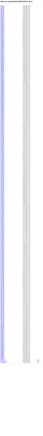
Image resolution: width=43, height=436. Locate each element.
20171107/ (2, 344)
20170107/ (2, 150)
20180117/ (2, 404)
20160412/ (2, 87)
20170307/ (2, 192)
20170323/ (2, 208)
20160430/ (2, 99)
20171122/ (2, 359)
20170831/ (2, 304)
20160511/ (2, 110)
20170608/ (2, 284)
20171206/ (2, 370)
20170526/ (2, 271)
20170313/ (2, 199)
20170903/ (2, 307)
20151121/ (2, 9)
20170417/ (2, 233)
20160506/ (2, 105)
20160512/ (2, 111)
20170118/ (2, 153)
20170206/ (2, 167)
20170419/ (2, 235)
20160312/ (2, 57)
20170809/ (2, 301)
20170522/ (2, 267)
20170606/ (2, 282)
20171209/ (2, 373)
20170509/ (2, 254)
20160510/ (2, 109)
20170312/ (2, 198)
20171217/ (2, 381)
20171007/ (2, 331)
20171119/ (2, 356)
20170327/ (2, 212)
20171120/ (2, 357)
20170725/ (2, 292)
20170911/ (2, 313)
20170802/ (2, 295)
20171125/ (2, 362)
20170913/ (2, 315)
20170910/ (2, 312)
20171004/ (2, 328)
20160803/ (2, 138)
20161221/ (2, 145)
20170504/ (2, 249)
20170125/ (2, 157)
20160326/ (2, 71)
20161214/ (2, 144)
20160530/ (2, 129)
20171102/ (2, 339)
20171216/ (2, 380)
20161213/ (2, 143)
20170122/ (2, 155)
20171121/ (2, 358)
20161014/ (2, 139)
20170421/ (2, 237)
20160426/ (2, 95)
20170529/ (2, 274)
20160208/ (2, 30)
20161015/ (2, 140)
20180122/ (2, 409)
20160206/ (2, 29)
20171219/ (2, 383)
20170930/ (2, 324)
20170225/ (2, 182)
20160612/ (2, 134)
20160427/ (2, 96)
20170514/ (2, 259)
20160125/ (2, 23)
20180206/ (2, 424)
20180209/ (2, 427)
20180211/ (2, 429)
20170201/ (2, 162)
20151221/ (2, 21)
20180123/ (2, 410)
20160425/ (2, 94)
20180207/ (2, 425)
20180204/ (2, 422)
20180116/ (2, 403)
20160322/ (2, 67)
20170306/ (2, 191)
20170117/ (2, 152)
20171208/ (2, 372)
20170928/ (2, 322)
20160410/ (2, 85)
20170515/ (2, 260)
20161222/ (2, 146)
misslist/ (2, 430)
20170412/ (2, 228)
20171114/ (2, 351)
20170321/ (2, 206)
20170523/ (2, 268)
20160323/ (2, 68)
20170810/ (2, 302)
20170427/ (2, 242)
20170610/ (2, 286)
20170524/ (2, 269)
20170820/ (2, 303)
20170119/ (2, 154)
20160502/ (2, 101)
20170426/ (2, 241)
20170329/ (2, 214)
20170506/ (2, 251)
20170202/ (2, 163)
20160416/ (2, 88)
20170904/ (2, 308)
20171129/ (2, 365)
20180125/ (2, 412)
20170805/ (2, 298)
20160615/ (2, 137)
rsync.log (2, 432)
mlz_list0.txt (3, 431)
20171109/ (2, 346)
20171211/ (2, 375)
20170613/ (2, 289)
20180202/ (2, 420)
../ (1, 5)
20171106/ (2, 343)
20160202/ (2, 25)
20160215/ (2, 37)
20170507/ (2, 252)
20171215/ (2, 379)
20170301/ (2, 186)
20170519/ (2, 264)
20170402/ (2, 218)
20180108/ (2, 395)
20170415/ (2, 231)
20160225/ (2, 42)
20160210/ (2, 32)
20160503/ (2, 102)
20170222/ (2, 179)
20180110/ (2, 397)
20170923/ (2, 317)
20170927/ (2, 321)
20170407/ (2, 223)
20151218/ (2, 20)
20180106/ (2, 393)
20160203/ (2, 26)
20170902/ (2, 306)
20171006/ (2, 330)
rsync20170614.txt (4, 433)
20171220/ (2, 384)
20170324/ (2, 209)
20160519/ (2, 118)
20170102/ (2, 147)
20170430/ (2, 245)
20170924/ (2, 318)
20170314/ (2, 200)
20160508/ (2, 107)
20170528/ (2, 273)
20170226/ (2, 183)
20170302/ (2, 187)
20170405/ (2, 221)
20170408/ (2, 224)
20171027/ (2, 333)
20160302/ (2, 48)
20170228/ (2, 185)
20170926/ (2, 320)
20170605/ (2, 281)
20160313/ (2, 58)
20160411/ (2, 86)
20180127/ (2, 414)
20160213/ (2, 35)
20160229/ (2, 46)
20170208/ (2, 169)
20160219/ (2, 40)
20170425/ (2, 240)
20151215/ (2, 19)
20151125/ (2, 13)
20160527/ (2, 126)
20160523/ (2, 122)
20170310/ (2, 196)
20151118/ (2, 6)
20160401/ (2, 77)
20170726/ (2, 293)
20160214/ (2, 36)
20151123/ (2, 11)
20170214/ (2, 174)
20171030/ (2, 336)
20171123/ (2, 360)
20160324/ (2, 69)
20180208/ (2, 426)
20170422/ (2, 238)
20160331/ (2, 76)
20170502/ (2, 247)
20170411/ (2, 227)
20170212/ (2, 172)
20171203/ (2, 367)
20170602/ (2, 278)
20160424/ (2, 93)
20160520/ (2, 119)
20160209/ (2, 31)
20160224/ (2, 41)
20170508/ (2, 253)
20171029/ (2, 335)
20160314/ (2, 59)
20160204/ (2, 27)
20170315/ (2, 201)
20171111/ (2, 348)
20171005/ (2, 329)
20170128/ (2, 160)
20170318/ (2, 203)
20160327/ (2, 72)
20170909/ (2, 311)
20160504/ (2, 103)
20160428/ (2, 97)
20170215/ (2, 175)
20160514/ (2, 113)
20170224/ (2, 181)
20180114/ (2, 401)
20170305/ (2, 190)
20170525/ (2, 270)
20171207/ (2, 371)
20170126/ (2, 158)
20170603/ (2, 279)
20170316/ (2, 202)
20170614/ (2, 290)
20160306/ (2, 52)
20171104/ (2, 341)
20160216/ (2, 38)
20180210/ (2, 428)
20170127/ (2, 159)
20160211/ (2, 33)
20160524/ (2, 123)
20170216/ (2, 176)
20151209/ (2, 14)
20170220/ (2, 177)
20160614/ (2, 136)
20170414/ (2, 230)
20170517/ (2, 262)
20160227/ (2, 44)
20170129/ (2, 161)
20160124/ (2, 22)
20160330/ (2, 75)
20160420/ (2, 89)
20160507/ (2, 106)
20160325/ (2, 70)
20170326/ (2, 211)
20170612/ (2, 288)
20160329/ (2, 74)
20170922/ (2, 316)
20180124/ (2, 411)
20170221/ (2, 178)
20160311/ (2, 56)
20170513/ (2, 258)
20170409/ (2, 225)
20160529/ (2, 128)
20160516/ (2, 115)
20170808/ (2, 300)
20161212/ (2, 142)
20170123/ (2, 156)
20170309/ (2, 194)
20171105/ (2, 342)
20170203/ (2, 164)
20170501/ (2, 246)
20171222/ (2, 386)
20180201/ (2, 419)
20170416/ (2, 232)
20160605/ (2, 130)
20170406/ (2, 222)
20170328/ (2, 213)
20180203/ (2, 421)
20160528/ (2, 127)
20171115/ (2, 352)
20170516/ (2, 261)
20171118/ (2, 355)
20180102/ (2, 388)
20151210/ (2, 15)
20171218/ (2, 382)
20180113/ (2, 400)
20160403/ (2, 79)
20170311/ (2, 197)
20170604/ (2, 280)
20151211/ (2, 16)
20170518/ (2, 263)
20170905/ (2, 309)
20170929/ (2, 323)
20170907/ (2, 310)
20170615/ (2, 291)
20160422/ (2, 91)
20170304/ (2, 189)
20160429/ (2, 98)
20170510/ (2, 255)
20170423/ (2, 239)
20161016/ (2, 141)
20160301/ (2, 47)
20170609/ (2, 285)
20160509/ (2, 108)
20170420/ (2, 236)
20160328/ (2, 73)
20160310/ (2, 55)
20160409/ (2, 84)
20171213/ (2, 377)
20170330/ (2, 215)
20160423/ (2, 92)
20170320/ (2, 205)
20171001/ (2, 325)
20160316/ (2, 61)
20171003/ (2, 327)
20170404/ (2, 220)
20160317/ (2, 62)
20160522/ (2, 121)
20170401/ (2, 217)
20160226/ (2, 43)
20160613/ (2, 135)
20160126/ (2, 24)
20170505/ (2, 250)
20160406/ (2, 82)
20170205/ (2, 166)
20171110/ (2, 347)
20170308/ (2, 193)
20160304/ (2, 50)
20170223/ (2, 180)
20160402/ (2, 78)
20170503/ (2, 248)
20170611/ (2, 287)
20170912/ (2, 314)
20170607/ (2, 283)
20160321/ (2, 66)
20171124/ (2, 361)
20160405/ (2, 81)
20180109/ (2, 396)
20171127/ (2, 364)
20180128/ (2, 415)
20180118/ (2, 405)
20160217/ (2, 39)
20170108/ (2, 151)
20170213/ (2, 173)
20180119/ (2, 406)
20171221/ (2, 385)
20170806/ (2, 299)
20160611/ (2, 133)
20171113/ (2, 350)
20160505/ (2, 104)
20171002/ (2, 326)
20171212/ (2, 376)
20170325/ (2, 210)
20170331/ (2, 216)
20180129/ (2, 416)
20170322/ (2, 207)
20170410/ (2, 226)
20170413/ (2, 229)
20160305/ (2, 51)
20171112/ (2, 349)
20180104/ (2, 390)
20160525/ (2, 124)
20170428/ (2, 243)
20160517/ (2, 116)
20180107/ (2, 394)
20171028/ (2, 334)
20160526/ (2, 125)
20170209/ (2, 170)
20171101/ (2, 338)
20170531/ (2, 276)
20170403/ (2, 219)
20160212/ (2, 34)
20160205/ (2, 28)
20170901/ (2, 305)
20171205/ (2, 369)
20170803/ (2, 296)
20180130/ (2, 417)
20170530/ (2, 275)
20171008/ (2, 332)
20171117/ (2, 354)
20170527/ (2, 272)
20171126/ (2, 363)
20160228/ (2, 45)
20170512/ (2, 257)
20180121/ (2, 408)
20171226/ (2, 387)
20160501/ (2, 100)
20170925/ (2, 319)
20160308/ (2, 53)
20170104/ (2, 149)
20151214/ (2, 18)
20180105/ (2, 392)
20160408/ (2, 83)
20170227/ (2, 184)
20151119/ (2, 7)
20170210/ (2, 171)
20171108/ (2, 345)
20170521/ (2, 266)
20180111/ (2, 398)
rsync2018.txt (3, 434)
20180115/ (2, 402)
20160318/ (2, 63)
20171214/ (2, 378)
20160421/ (2, 90)
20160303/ (2, 49)
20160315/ (2, 60)
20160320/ (2, 65)
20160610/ (2, 132)
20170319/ (2, 204)
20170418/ (2, 234)
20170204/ (2, 165)
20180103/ (2, 389)
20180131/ (2, 418)
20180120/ (2, 407)
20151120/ (2, 8)
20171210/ (2, 374)
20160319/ (2, 64)
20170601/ (2, 277)
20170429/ (2, 244)
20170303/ (2, 188)
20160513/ (2, 112)
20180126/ (2, 413)
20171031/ (2, 337)
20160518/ (2, 117)
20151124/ (2, 12)
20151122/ (2, 10)
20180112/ (2, 399)
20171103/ (2, 340)
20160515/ (2, 114)
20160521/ (2, 120)
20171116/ (2, 353)
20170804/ (2, 297)
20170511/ (2, 256)
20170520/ (2, 265)
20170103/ (2, 148)
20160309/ (2, 54)
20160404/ (2, 80)
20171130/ (2, 366)
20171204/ (2, 368)
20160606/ (2, 131)
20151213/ (2, 17)
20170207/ (2, 168)
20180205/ (2, 423)
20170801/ (2, 294)
